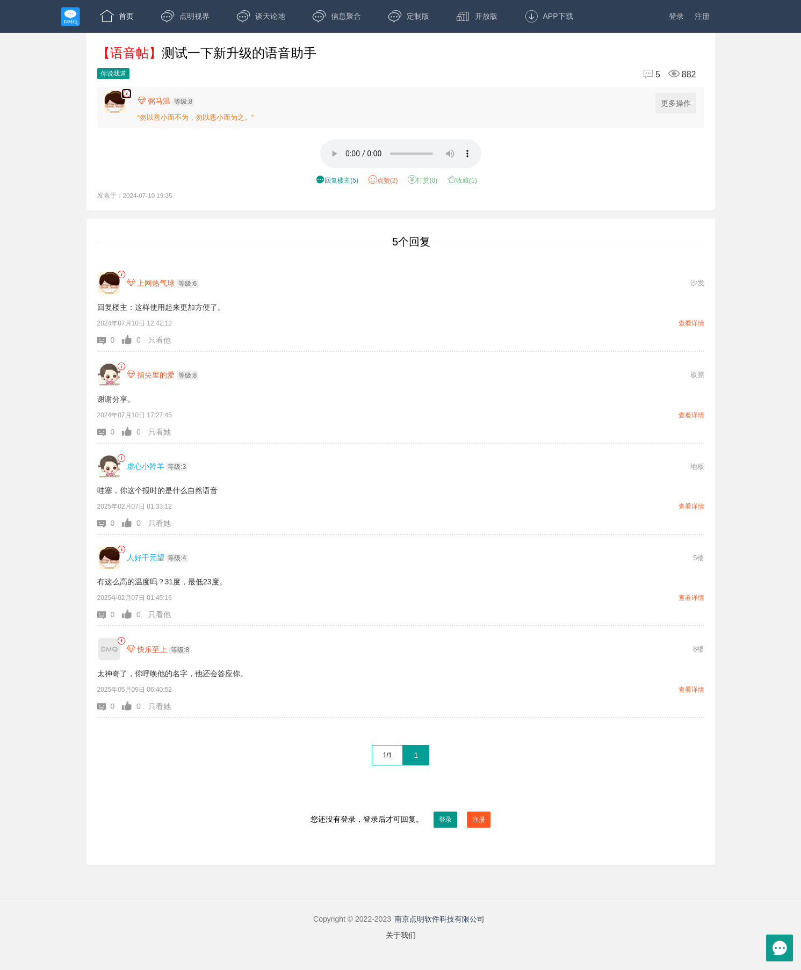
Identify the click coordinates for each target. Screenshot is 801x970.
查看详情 (691, 323)
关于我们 (401, 935)
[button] (109, 340)
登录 (676, 16)
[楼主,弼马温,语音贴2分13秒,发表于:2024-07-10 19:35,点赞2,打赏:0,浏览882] (126, 94)
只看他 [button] (159, 340)
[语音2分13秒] (400, 153)
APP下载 (548, 16)
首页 (117, 16)
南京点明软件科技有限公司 (439, 919)
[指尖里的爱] (109, 375)
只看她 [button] (159, 432)
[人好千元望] (109, 558)
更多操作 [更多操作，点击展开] (678, 103)
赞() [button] (383, 180)
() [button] (337, 180)
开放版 (476, 16)
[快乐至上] (109, 649)
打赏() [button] (422, 180)
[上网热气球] (109, 283)
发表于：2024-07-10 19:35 (134, 195)
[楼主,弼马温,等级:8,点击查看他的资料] (169, 101)
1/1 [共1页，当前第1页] (387, 755)
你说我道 (113, 73)
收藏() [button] (462, 180)
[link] (121, 275)
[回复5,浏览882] (665, 74)
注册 (702, 16)
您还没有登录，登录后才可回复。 (401, 820)
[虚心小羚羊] (109, 466)
